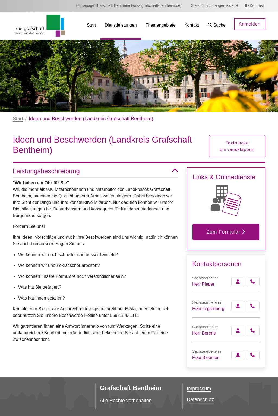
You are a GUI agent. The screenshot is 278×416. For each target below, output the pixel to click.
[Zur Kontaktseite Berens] (238, 330)
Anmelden (249, 24)
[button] (216, 26)
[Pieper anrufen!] (253, 281)
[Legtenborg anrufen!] (253, 306)
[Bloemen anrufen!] (253, 355)
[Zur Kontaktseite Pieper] (238, 281)
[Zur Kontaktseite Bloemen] (238, 355)
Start (18, 118)
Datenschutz (200, 399)
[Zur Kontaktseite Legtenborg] (238, 306)
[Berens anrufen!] (253, 330)
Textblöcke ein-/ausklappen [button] (237, 146)
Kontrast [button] (254, 5)
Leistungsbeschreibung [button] (95, 171)
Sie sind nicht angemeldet (215, 5)
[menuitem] (128, 5)
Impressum (199, 388)
